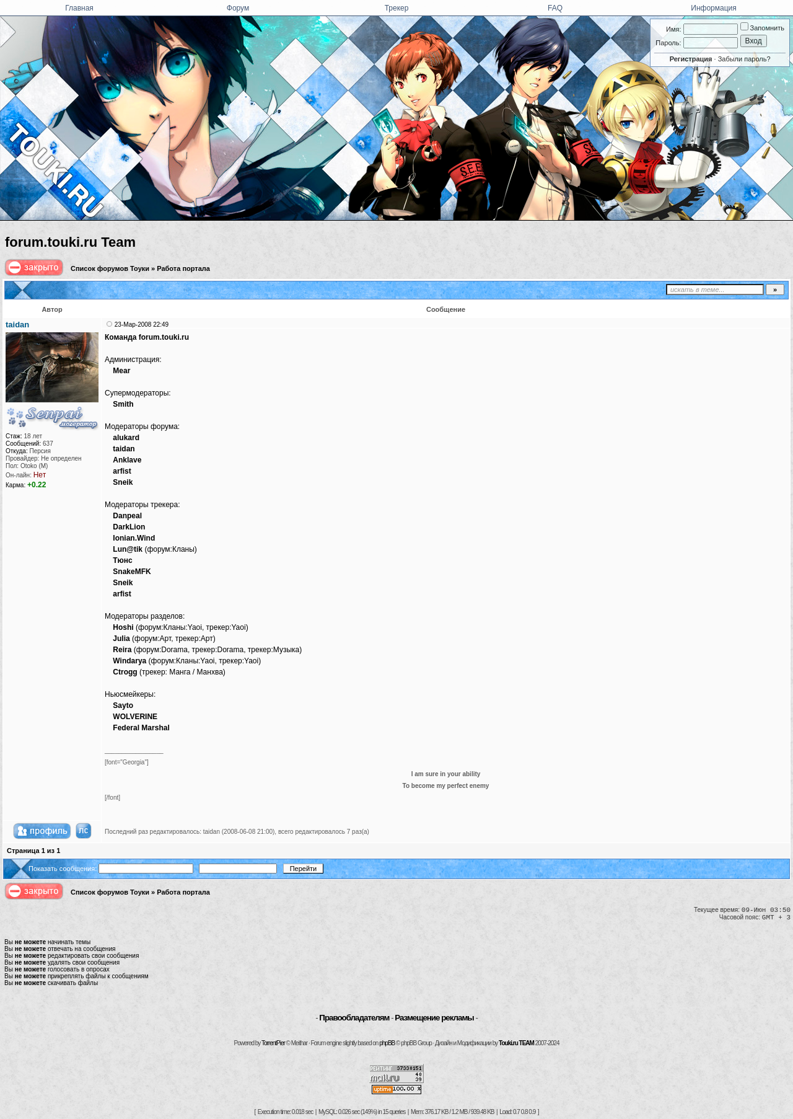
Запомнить (762, 28)
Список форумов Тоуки (110, 268)
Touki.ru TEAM (516, 1043)
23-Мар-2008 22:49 (142, 324)
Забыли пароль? (744, 59)
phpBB (387, 1043)
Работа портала (183, 268)
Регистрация (691, 59)
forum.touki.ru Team (70, 242)
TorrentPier (273, 1043)
